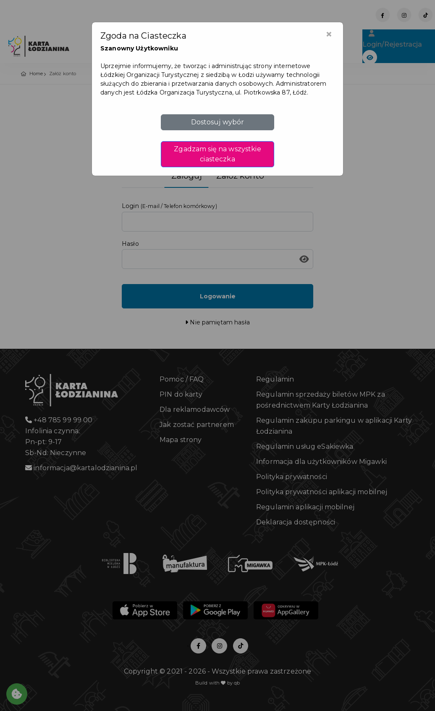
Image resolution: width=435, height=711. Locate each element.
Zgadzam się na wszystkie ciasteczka (217, 154)
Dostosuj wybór (217, 122)
